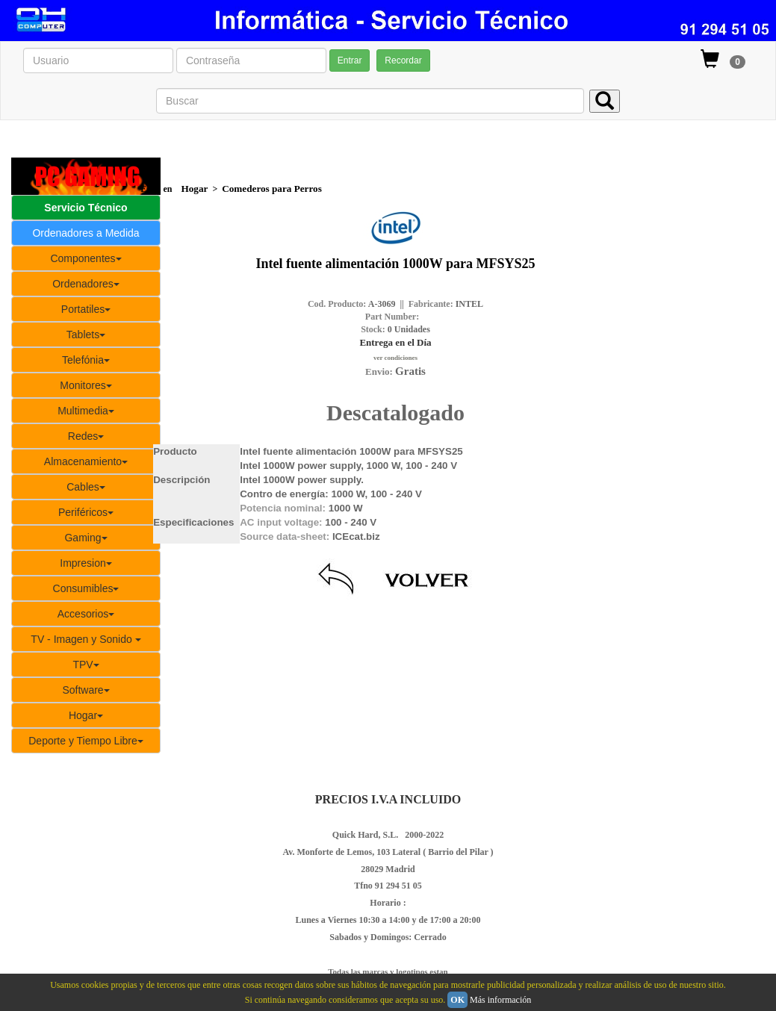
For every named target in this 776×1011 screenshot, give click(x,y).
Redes (86, 436)
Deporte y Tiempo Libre (85, 741)
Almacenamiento (86, 461)
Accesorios (86, 614)
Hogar (86, 715)
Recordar (403, 60)
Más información (500, 1000)
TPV (85, 665)
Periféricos (86, 512)
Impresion (85, 563)
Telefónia (86, 360)
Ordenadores (85, 284)
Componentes (85, 258)
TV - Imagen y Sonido (85, 639)
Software (85, 690)
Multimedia (86, 411)
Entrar (350, 60)
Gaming (85, 538)
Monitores (85, 385)
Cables (85, 487)
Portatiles (86, 309)
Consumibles (86, 588)
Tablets (85, 334)
